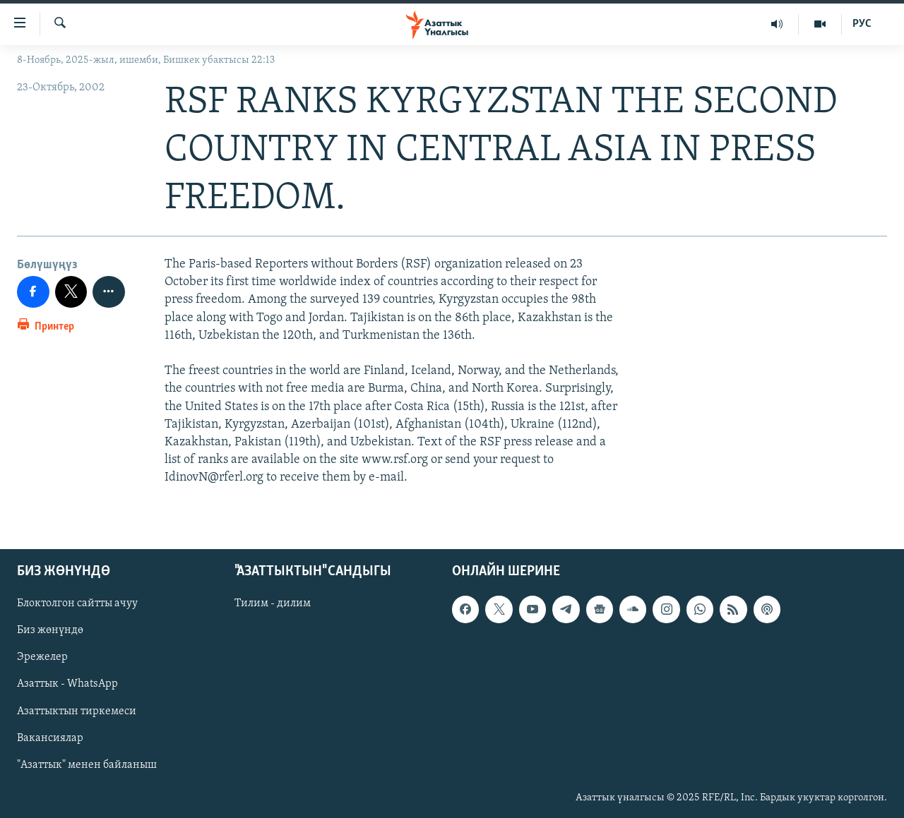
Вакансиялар (50, 737)
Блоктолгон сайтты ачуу (77, 603)
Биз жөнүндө (50, 630)
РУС (862, 24)
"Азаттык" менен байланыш (87, 764)
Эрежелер (42, 657)
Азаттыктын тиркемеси (76, 710)
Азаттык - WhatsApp (67, 684)
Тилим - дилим (272, 603)
